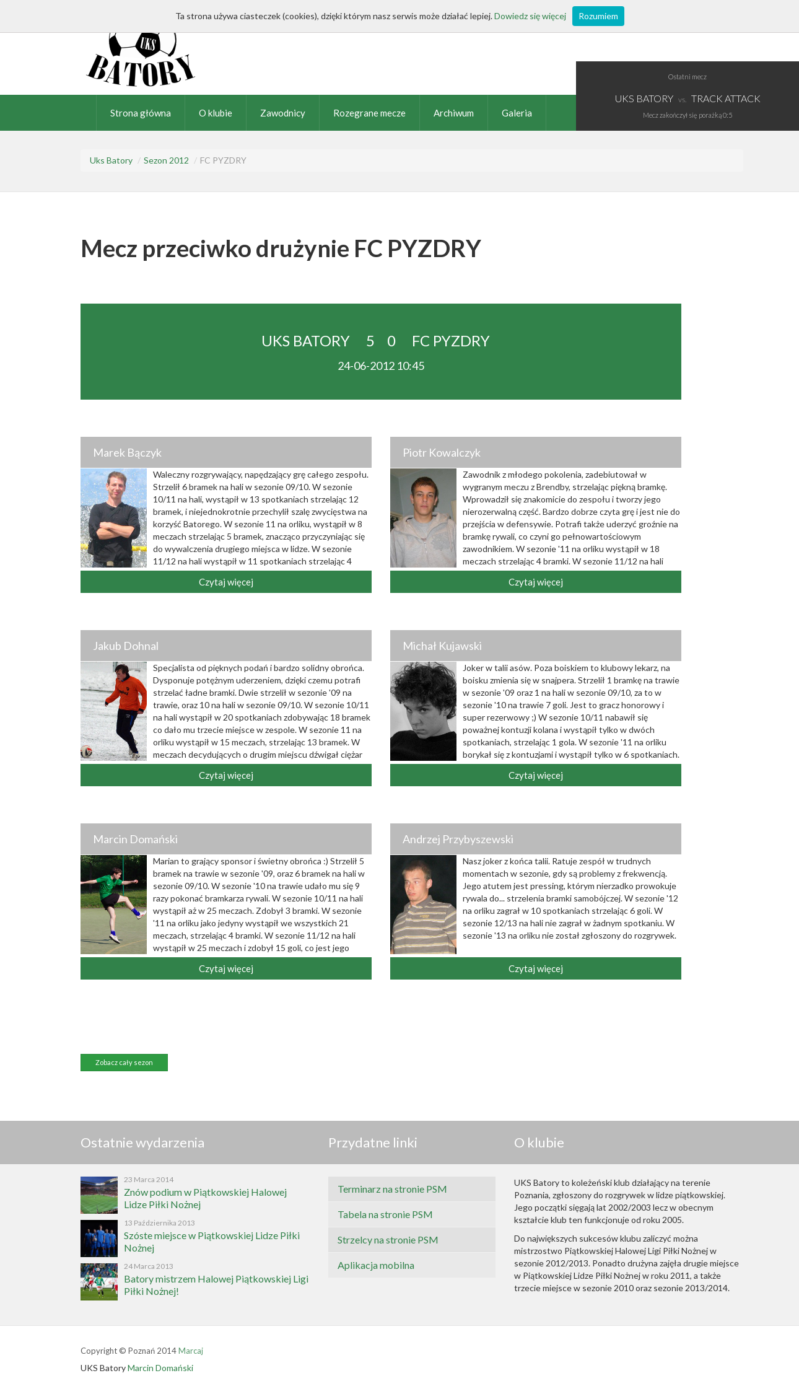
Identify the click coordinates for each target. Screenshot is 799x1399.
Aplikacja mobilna (376, 1265)
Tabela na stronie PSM (385, 1214)
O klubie (215, 112)
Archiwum (454, 112)
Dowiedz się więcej (530, 16)
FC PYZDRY (451, 340)
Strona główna (140, 112)
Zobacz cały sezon (124, 1062)
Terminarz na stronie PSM (392, 1189)
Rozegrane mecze (369, 112)
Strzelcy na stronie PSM (388, 1239)
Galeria (517, 112)
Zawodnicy (282, 112)
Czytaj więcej (226, 581)
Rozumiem (598, 16)
